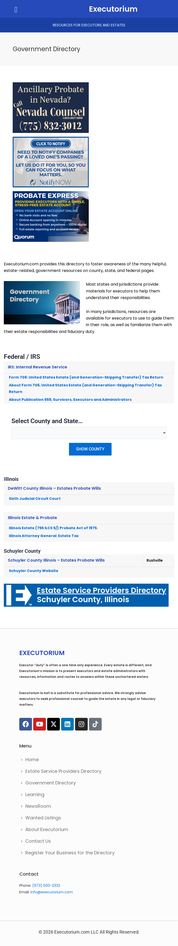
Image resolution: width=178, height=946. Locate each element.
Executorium (113, 9)
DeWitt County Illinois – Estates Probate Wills (54, 488)
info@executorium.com (51, 892)
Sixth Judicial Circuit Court (35, 498)
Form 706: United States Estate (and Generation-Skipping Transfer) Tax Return (86, 377)
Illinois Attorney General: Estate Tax (44, 535)
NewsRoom (38, 806)
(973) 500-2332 (46, 885)
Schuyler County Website (33, 570)
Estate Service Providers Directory (63, 771)
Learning (34, 794)
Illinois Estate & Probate (32, 518)
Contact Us (38, 841)
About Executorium (46, 829)
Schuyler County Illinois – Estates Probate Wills (56, 560)
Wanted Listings (43, 818)
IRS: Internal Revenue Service (37, 367)
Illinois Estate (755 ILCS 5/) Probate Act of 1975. (53, 527)
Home (32, 759)
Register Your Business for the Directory (70, 853)
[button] (16, 9)
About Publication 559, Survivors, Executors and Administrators (70, 399)
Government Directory (50, 783)
